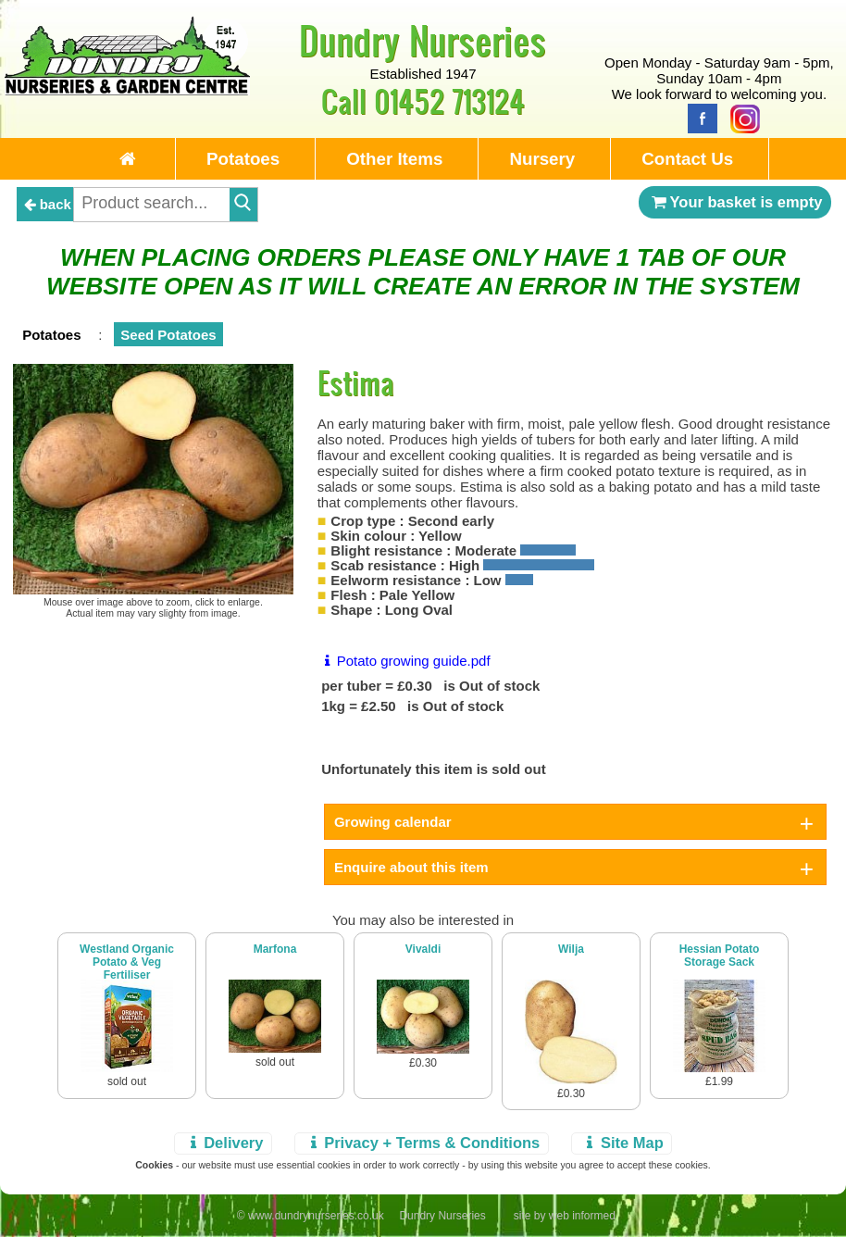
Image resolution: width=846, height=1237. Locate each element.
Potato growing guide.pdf (404, 660)
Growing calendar (393, 822)
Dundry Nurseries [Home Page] (422, 40)
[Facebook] (697, 117)
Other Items (394, 159)
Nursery (542, 159)
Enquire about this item (411, 867)
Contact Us (687, 159)
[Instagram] (740, 117)
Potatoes (243, 159)
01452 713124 (449, 100)
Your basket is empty (735, 202)
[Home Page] (127, 90)
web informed (582, 1215)
